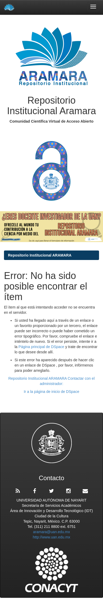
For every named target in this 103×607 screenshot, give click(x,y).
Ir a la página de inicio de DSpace (51, 391)
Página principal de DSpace (42, 347)
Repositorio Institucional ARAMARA (39, 255)
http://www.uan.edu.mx (51, 537)
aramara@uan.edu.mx (51, 532)
